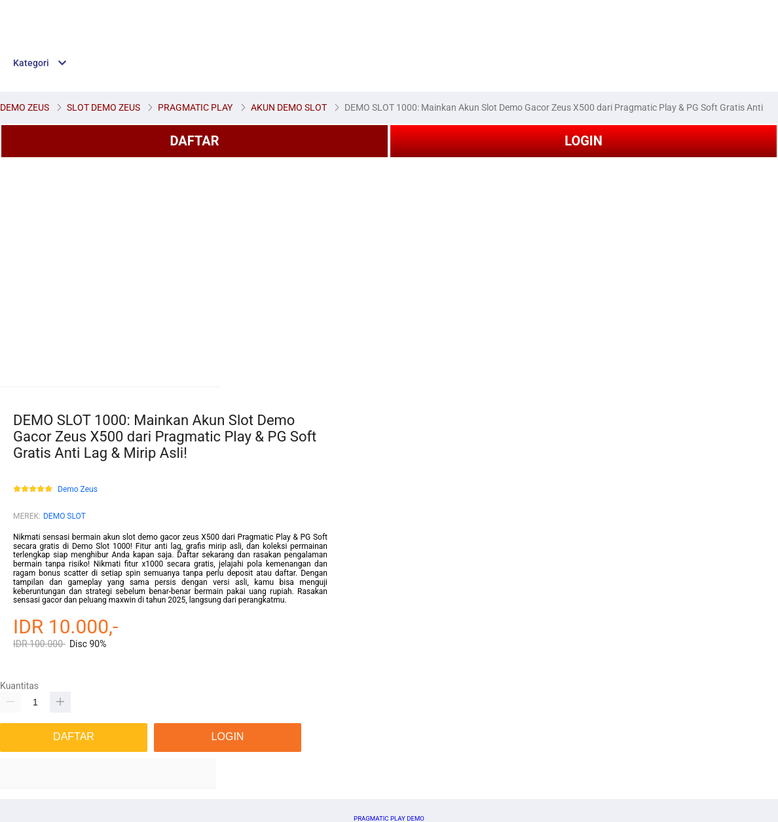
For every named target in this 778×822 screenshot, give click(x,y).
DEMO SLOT (64, 516)
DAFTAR (194, 141)
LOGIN (583, 141)
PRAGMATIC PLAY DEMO (389, 818)
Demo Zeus (78, 489)
